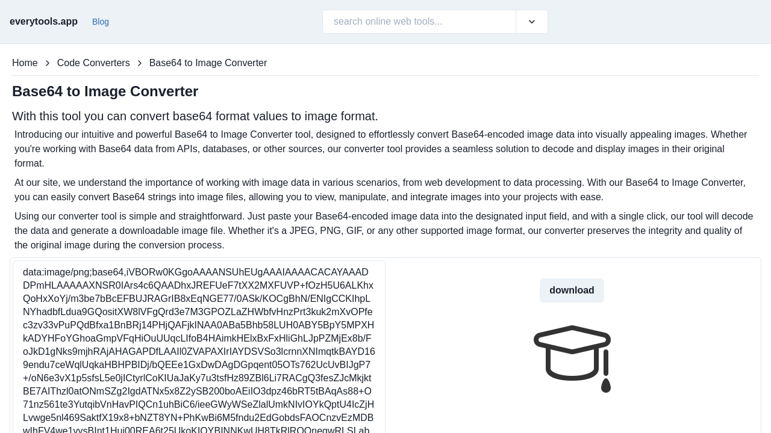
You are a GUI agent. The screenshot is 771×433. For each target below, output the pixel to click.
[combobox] (335, 21)
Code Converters (93, 63)
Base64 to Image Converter (208, 63)
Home (25, 63)
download (572, 290)
